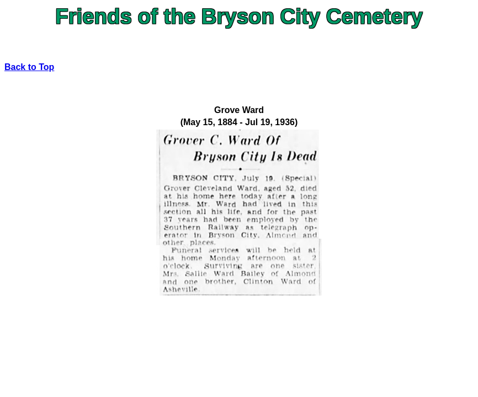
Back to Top (29, 67)
